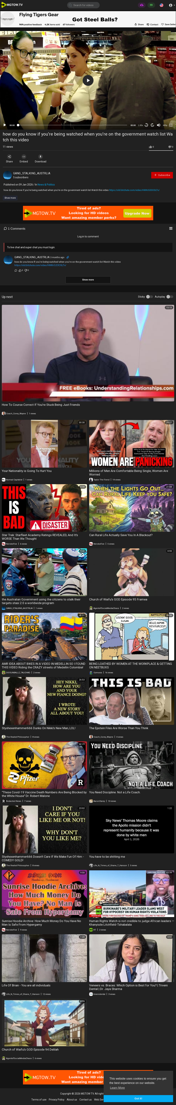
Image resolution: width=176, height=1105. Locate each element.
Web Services (101, 1099)
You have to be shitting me (107, 856)
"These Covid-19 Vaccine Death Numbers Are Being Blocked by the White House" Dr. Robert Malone (44, 794)
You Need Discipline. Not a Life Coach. (115, 792)
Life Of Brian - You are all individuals (26, 985)
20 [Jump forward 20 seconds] (152, 125)
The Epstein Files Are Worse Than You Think (118, 728)
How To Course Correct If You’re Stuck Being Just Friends (41, 404)
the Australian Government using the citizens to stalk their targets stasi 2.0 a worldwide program (41, 601)
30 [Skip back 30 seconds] (146, 125)
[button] (161, 5)
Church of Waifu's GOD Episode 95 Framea (118, 599)
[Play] (5, 125)
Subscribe (162, 174)
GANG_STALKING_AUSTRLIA (31, 173)
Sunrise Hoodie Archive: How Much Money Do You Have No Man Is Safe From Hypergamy (41, 922)
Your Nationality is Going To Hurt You (27, 471)
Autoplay (160, 296)
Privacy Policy (56, 1099)
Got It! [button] (138, 1098)
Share (9, 158)
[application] (88, 80)
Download (40, 158)
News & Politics (46, 184)
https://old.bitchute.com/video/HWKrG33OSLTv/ (134, 190)
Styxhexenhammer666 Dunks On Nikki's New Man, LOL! (38, 728)
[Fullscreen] (171, 125)
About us (72, 1099)
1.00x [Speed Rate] (140, 125)
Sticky (141, 296)
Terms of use (38, 1099)
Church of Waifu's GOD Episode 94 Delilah (30, 1049)
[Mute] (158, 125)
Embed (24, 158)
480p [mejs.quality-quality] (165, 125)
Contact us (85, 1099)
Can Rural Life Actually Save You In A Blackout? (120, 535)
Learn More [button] (117, 1087)
